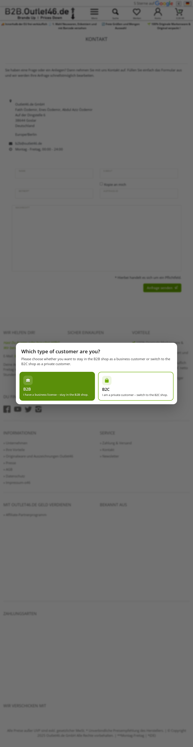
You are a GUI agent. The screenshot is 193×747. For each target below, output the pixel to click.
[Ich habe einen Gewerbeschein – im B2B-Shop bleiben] (57, 386)
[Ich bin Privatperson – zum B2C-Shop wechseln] (136, 386)
